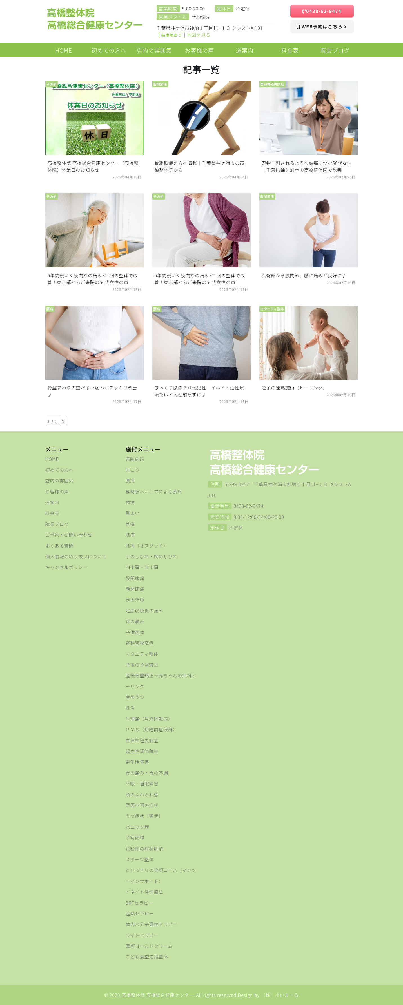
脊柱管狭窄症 (140, 642)
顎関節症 (135, 588)
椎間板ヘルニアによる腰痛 (154, 491)
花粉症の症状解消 (144, 848)
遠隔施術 (135, 458)
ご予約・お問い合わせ (69, 534)
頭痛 (130, 502)
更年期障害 (137, 761)
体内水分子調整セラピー (152, 924)
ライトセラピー (142, 935)
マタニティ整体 (142, 653)
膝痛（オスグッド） (147, 545)
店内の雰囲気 (59, 480)
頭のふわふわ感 (142, 794)
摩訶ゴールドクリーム (149, 945)
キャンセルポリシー (66, 567)
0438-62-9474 (321, 11)
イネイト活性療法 (144, 891)
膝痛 (130, 534)
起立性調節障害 (142, 751)
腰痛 (130, 480)
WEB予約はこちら (322, 26)
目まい (133, 513)
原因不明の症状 (142, 805)
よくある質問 (59, 545)
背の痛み (135, 621)
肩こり (133, 469)
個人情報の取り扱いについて (76, 556)
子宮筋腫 (135, 837)
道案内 (52, 502)
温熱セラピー (140, 913)
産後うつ (135, 697)
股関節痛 (135, 578)
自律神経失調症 (142, 740)
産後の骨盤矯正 (142, 664)
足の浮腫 (135, 599)
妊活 (130, 707)
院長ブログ (57, 524)
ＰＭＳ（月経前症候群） (152, 729)
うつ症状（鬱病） (144, 816)
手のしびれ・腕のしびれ (152, 556)
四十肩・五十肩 (142, 567)
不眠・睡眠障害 (142, 783)
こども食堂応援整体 (147, 956)
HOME (52, 458)
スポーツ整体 (140, 859)
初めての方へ (59, 469)
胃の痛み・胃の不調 (147, 772)
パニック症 (137, 827)
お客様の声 (57, 491)
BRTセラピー (139, 902)
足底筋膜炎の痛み (144, 610)
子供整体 (135, 632)
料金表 (52, 513)
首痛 (130, 524)
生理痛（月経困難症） (149, 718)
